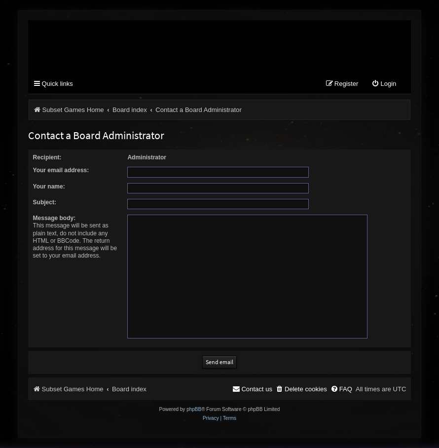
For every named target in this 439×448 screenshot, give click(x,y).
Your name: (49, 186)
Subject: (44, 202)
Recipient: (47, 157)
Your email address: (61, 170)
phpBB (193, 409)
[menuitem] (383, 84)
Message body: (54, 218)
